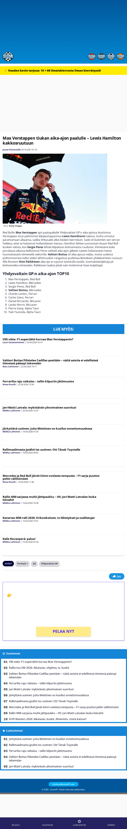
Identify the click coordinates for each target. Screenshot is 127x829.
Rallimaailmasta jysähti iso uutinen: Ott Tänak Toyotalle (41, 449)
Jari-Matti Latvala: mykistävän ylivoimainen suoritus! (39, 407)
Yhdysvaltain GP (49, 563)
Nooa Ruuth (9, 384)
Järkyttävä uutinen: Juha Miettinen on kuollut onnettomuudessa (47, 428)
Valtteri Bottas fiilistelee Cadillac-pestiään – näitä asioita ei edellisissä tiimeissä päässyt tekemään (50, 361)
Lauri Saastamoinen (13, 342)
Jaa (117, 576)
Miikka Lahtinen (11, 410)
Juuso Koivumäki (12, 149)
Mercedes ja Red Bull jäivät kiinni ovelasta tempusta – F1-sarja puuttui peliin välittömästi (51, 477)
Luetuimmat (14, 730)
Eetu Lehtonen (11, 366)
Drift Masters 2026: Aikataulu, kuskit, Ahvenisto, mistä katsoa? (47, 719)
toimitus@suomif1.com (63, 784)
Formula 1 (22, 563)
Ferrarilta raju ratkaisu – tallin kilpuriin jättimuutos (38, 381)
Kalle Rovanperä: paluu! (19, 539)
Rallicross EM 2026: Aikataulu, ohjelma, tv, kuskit (39, 668)
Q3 (34, 563)
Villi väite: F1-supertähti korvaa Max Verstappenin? (38, 339)
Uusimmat (13, 653)
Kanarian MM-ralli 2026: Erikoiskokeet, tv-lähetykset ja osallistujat (49, 518)
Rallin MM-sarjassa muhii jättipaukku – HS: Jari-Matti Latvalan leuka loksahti (49, 498)
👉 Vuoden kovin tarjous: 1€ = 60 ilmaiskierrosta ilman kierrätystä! (52, 70)
